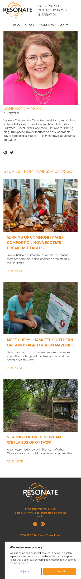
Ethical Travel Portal (49, 535)
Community (46, 25)
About (63, 25)
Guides (29, 25)
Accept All (60, 571)
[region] (43, 560)
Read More (15, 271)
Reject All (25, 571)
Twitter (11, 139)
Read (16, 25)
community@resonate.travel (40, 508)
